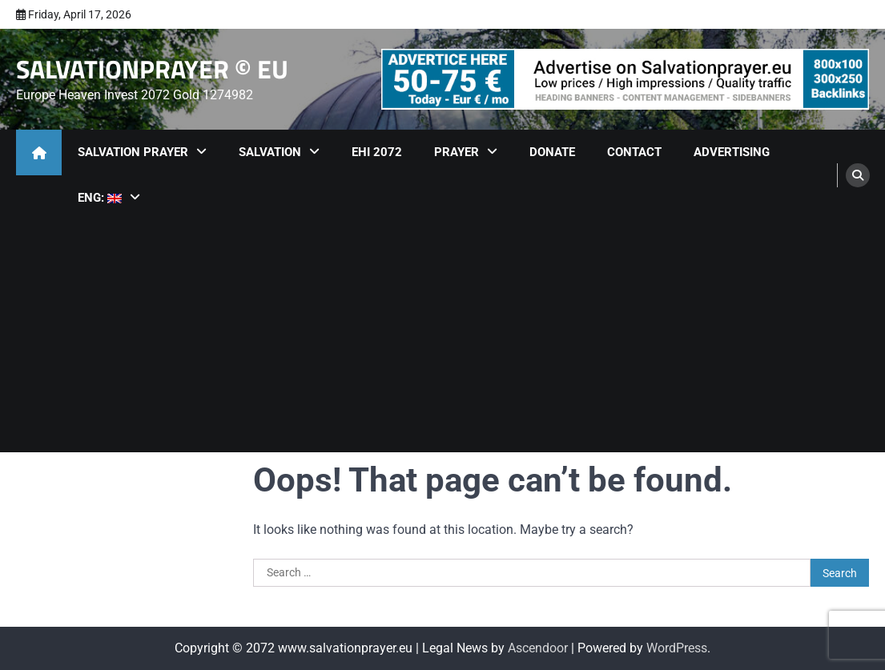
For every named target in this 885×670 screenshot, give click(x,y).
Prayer (456, 152)
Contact (634, 152)
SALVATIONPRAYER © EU (152, 69)
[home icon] (39, 152)
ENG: (100, 198)
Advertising (732, 152)
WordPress (676, 648)
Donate (552, 152)
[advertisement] (625, 79)
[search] (858, 175)
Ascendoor (538, 648)
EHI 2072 (377, 152)
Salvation (270, 152)
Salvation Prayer (133, 152)
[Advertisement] (442, 340)
